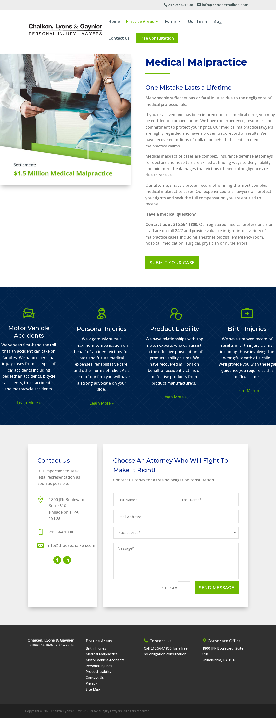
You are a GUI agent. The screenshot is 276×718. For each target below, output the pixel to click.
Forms (171, 21)
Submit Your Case (172, 262)
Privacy (91, 683)
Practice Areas (140, 21)
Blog (217, 21)
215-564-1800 (180, 4)
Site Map (93, 689)
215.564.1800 (61, 532)
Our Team (197, 21)
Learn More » (29, 402)
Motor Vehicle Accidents (105, 660)
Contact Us (119, 38)
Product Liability (174, 328)
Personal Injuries (102, 328)
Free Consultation (157, 38)
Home (114, 21)
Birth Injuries (247, 328)
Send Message (216, 587)
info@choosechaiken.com (71, 545)
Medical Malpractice (102, 654)
